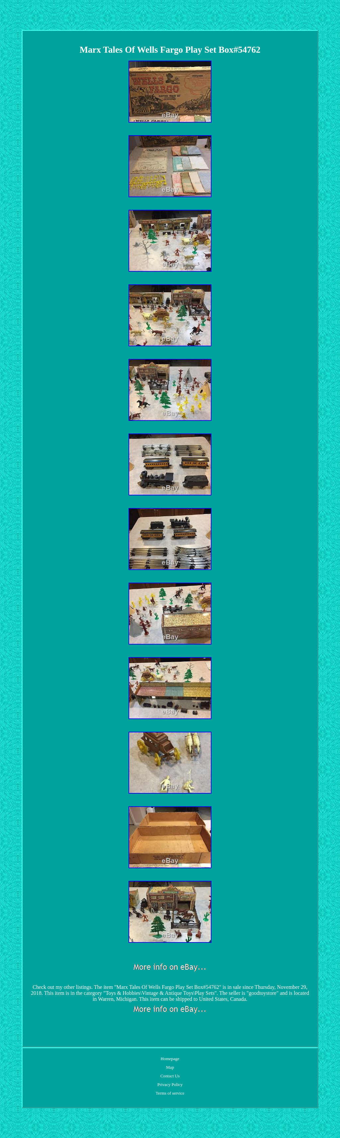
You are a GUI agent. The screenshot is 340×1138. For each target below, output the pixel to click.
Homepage (170, 1058)
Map (170, 1067)
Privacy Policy (170, 1084)
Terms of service (170, 1093)
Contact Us (170, 1075)
